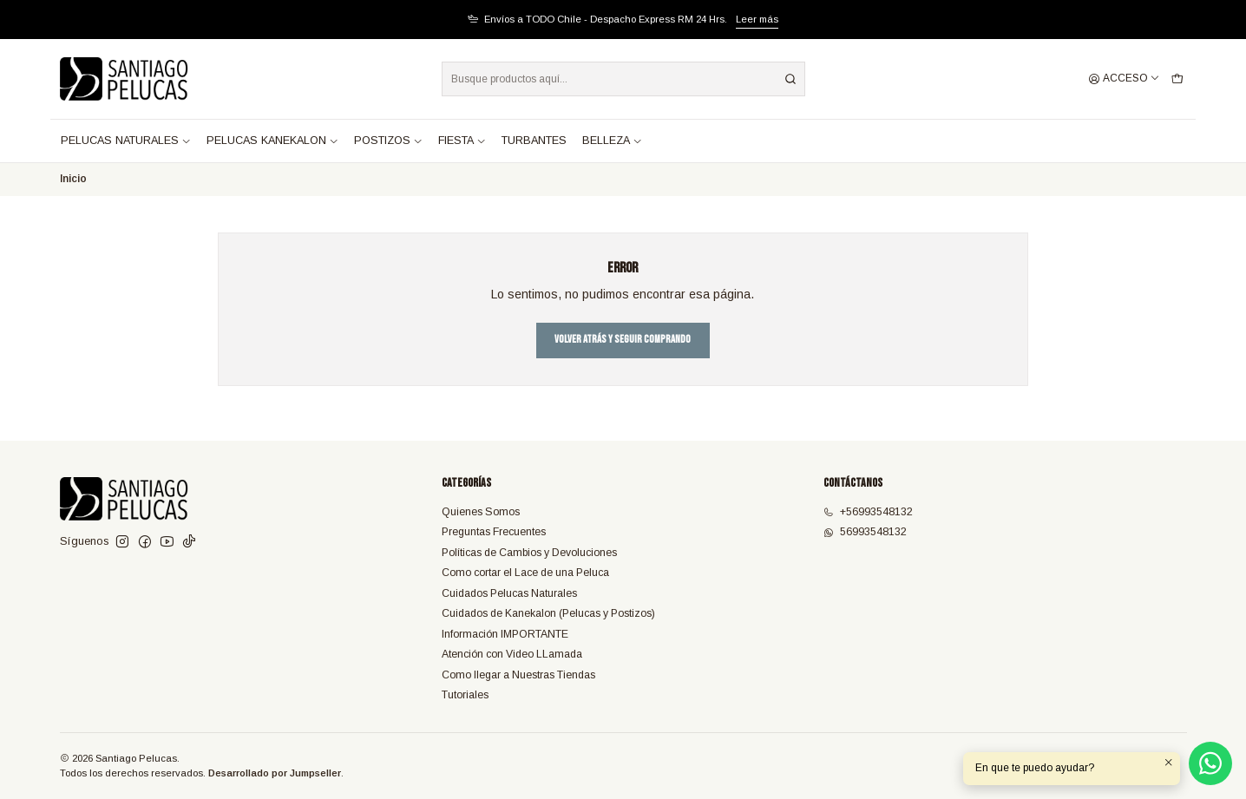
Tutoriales (465, 695)
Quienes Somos (481, 512)
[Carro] (1177, 79)
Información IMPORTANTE (505, 634)
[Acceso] (1124, 79)
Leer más (757, 19)
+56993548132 (868, 512)
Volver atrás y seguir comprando (622, 339)
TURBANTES (534, 140)
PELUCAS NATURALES (126, 140)
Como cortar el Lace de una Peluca (525, 573)
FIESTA (462, 140)
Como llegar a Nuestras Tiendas (518, 675)
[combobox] (623, 79)
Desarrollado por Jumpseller (274, 773)
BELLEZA (612, 140)
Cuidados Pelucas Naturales (509, 593)
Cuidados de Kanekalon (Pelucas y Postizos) (548, 613)
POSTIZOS (388, 140)
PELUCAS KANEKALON (272, 140)
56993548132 (865, 532)
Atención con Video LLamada (512, 654)
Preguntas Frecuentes (494, 532)
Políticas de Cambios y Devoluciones (529, 553)
